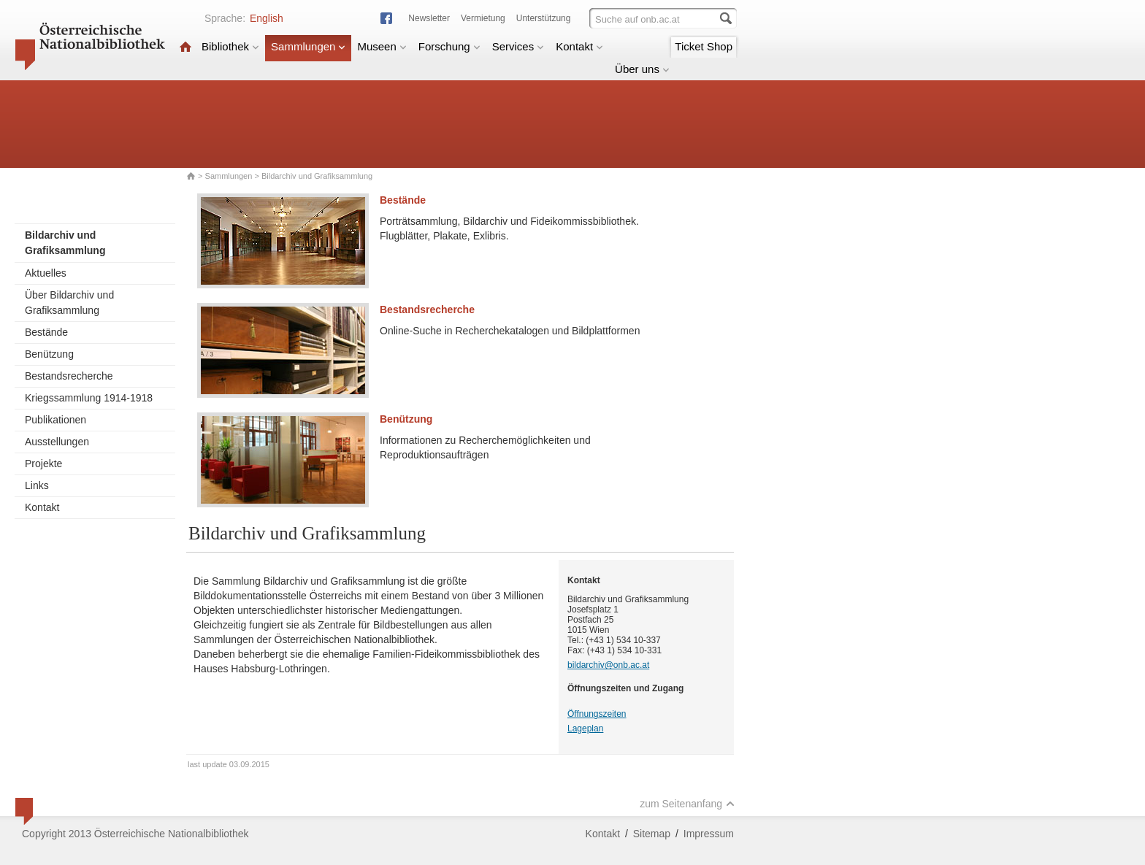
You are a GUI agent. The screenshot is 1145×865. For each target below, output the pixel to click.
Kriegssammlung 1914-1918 (89, 398)
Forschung (449, 46)
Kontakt (579, 46)
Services (518, 46)
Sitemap (651, 833)
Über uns (642, 69)
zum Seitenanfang (687, 804)
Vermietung (483, 18)
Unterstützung (543, 18)
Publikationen (55, 420)
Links (37, 485)
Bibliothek (230, 46)
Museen (381, 46)
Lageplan (585, 728)
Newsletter (429, 18)
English (266, 18)
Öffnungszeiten (597, 714)
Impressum (708, 833)
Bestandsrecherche (69, 376)
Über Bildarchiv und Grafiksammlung (69, 302)
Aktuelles (45, 273)
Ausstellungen (57, 441)
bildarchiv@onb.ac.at (608, 665)
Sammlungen (308, 46)
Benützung (49, 354)
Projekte (43, 463)
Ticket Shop (703, 46)
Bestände (46, 332)
